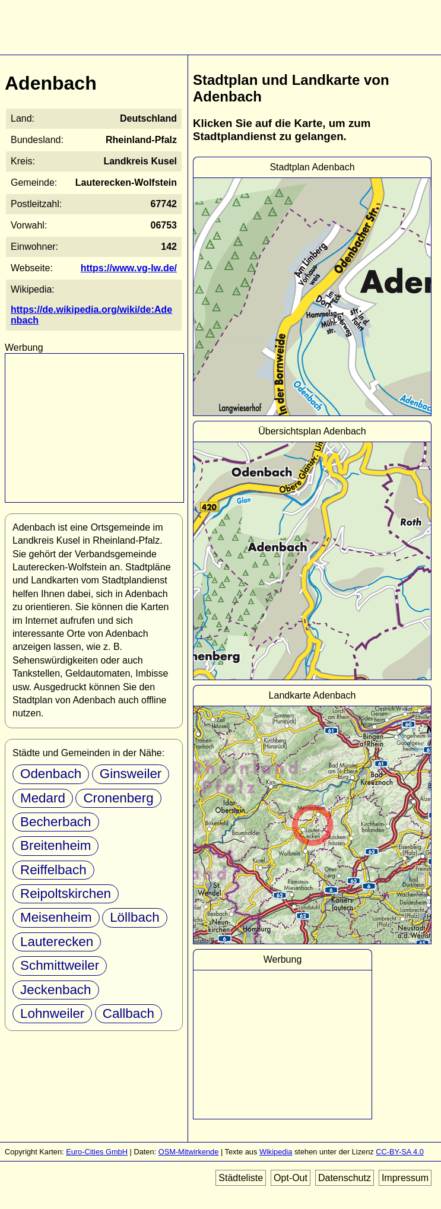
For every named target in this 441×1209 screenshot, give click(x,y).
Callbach (128, 1013)
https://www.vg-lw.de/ (129, 268)
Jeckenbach (55, 989)
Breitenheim (55, 845)
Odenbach (50, 773)
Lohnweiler (52, 1013)
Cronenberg (118, 798)
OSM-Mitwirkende (188, 1151)
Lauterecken (56, 941)
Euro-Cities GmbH (97, 1151)
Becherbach (55, 821)
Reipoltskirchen (65, 893)
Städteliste (240, 1178)
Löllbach (134, 917)
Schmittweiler (59, 965)
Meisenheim (56, 917)
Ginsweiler (131, 773)
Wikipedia (275, 1151)
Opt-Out (290, 1178)
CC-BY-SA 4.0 (400, 1151)
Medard (42, 798)
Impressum (405, 1178)
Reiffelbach (53, 869)
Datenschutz (344, 1178)
